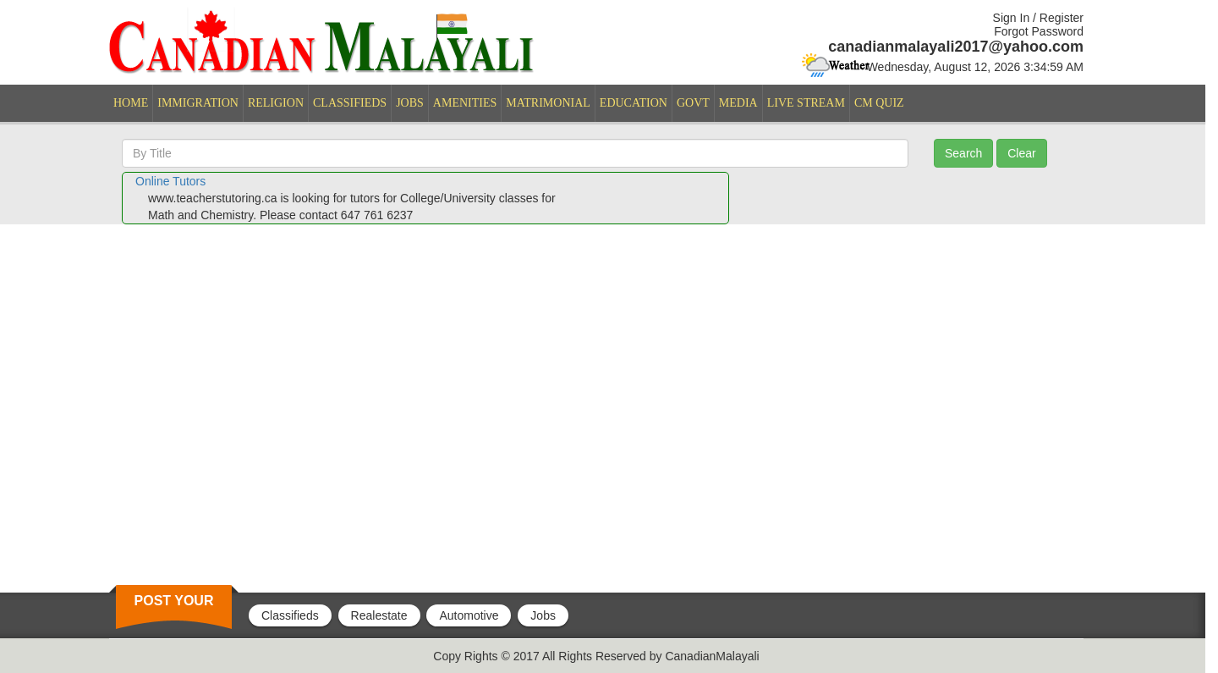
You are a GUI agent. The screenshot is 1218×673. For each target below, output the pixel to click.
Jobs (543, 615)
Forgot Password (1039, 31)
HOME (130, 103)
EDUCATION (633, 103)
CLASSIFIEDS (350, 103)
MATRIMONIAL (548, 103)
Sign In (1011, 18)
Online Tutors (170, 181)
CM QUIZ (879, 103)
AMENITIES (465, 103)
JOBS (410, 103)
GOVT (693, 103)
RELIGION (276, 103)
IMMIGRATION (198, 103)
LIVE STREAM (806, 103)
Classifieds (290, 615)
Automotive (468, 615)
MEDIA (738, 103)
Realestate (379, 615)
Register (1062, 18)
